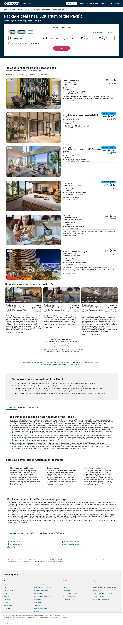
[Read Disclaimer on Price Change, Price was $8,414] (104, 150)
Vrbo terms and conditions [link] (70, 593)
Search (61, 48)
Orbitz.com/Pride (59, 474)
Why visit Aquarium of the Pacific (32, 362)
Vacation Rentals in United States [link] (42, 587)
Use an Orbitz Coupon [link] (98, 596)
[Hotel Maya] (23, 311)
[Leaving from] (25, 38)
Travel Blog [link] (36, 611)
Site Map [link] (6, 602)
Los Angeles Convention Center (21, 443)
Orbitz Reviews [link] (37, 599)
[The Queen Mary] (61, 311)
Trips (110, 3)
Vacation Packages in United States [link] (43, 596)
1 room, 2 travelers (98, 33)
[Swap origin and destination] (44, 38)
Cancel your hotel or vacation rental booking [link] (104, 587)
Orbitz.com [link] (7, 9)
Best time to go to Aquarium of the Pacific (53, 364)
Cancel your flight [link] (97, 590)
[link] (34, 542)
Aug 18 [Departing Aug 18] (86, 39)
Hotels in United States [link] (39, 584)
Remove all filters (44, 74)
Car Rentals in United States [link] (41, 590)
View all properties (61, 345)
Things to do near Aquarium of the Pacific (57, 362)
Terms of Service (19, 623)
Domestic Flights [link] (38, 593)
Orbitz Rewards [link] (8, 605)
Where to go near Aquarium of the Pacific (85, 362)
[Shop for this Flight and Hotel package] (89, 93)
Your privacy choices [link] (68, 599)
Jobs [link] (5, 587)
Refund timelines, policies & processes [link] (103, 593)
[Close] (120, 619)
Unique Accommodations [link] (40, 608)
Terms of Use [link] (66, 590)
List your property (92, 3)
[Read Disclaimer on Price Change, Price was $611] (107, 216)
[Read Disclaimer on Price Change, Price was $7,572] (104, 116)
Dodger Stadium (17, 435)
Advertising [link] (7, 608)
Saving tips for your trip (76, 364)
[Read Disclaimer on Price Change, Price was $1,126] (106, 185)
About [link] (5, 584)
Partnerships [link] (7, 593)
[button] (61, 460)
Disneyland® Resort (18, 427)
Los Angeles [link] (51, 9)
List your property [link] (8, 590)
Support (103, 3)
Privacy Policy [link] (67, 584)
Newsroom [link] (6, 596)
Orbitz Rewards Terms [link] (69, 596)
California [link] (44, 9)
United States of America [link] (33, 9)
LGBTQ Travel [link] (37, 605)
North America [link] (21, 9)
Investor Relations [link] (8, 599)
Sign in (117, 3)
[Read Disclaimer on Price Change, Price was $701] (107, 251)
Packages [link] (13, 9)
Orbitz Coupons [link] (38, 602)
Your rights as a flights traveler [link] (101, 599)
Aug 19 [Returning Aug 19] (104, 39)
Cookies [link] (65, 587)
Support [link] (95, 584)
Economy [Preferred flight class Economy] (111, 33)
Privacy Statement (9, 623)
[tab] (54, 27)
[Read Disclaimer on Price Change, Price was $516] (107, 80)
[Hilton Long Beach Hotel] (99, 311)
